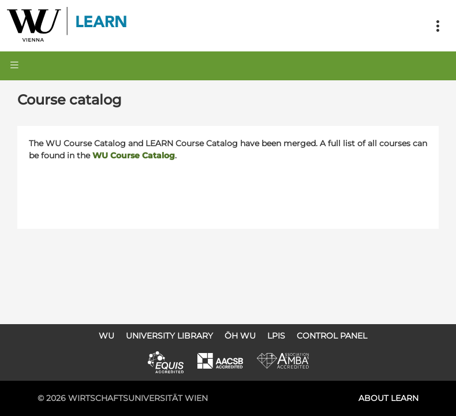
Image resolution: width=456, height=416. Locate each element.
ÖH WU (240, 335)
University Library (169, 335)
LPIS (276, 335)
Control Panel (332, 335)
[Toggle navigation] (437, 26)
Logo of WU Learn (67, 25)
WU (106, 335)
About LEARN (388, 398)
